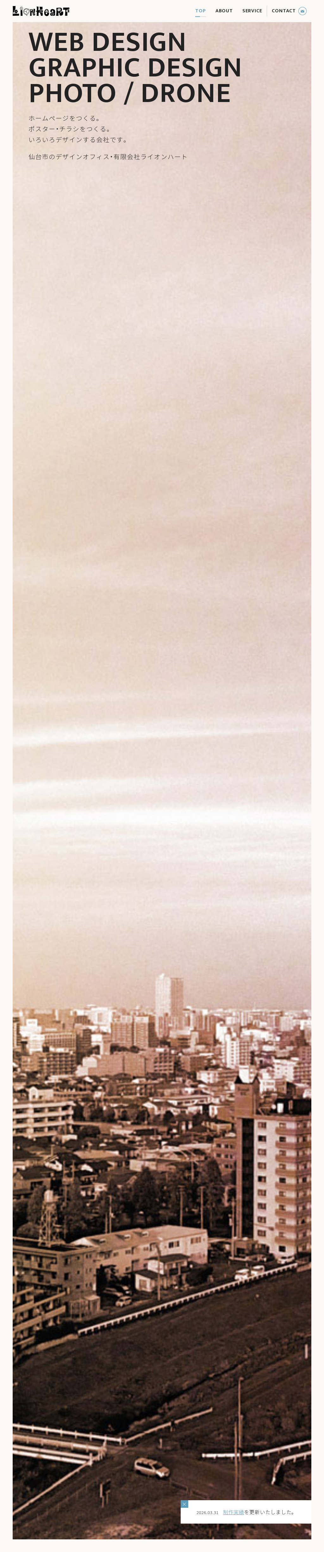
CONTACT (284, 11)
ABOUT (224, 11)
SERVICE (252, 11)
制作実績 (233, 1512)
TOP (200, 11)
